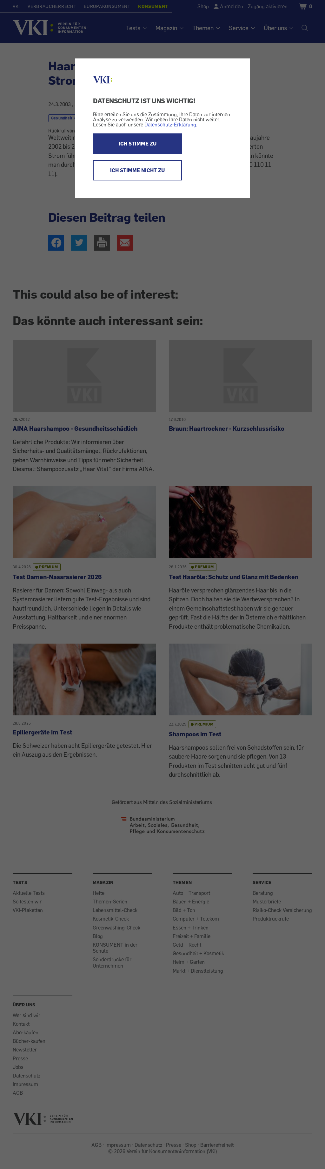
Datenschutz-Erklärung (170, 124)
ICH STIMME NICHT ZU (137, 170)
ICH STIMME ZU (137, 143)
